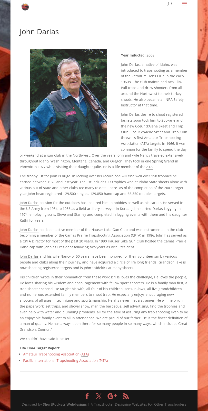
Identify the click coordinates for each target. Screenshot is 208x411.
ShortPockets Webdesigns (65, 404)
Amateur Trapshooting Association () (56, 354)
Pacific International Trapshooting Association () (65, 360)
